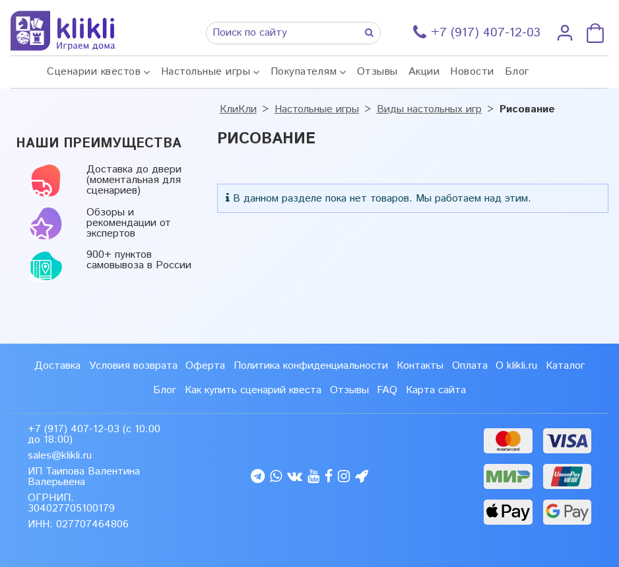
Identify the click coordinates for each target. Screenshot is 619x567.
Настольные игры (206, 71)
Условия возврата (133, 365)
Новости (472, 71)
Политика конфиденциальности (311, 365)
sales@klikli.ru (60, 455)
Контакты (420, 365)
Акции (424, 71)
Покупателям (304, 71)
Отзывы (377, 71)
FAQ (387, 390)
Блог (517, 71)
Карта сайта (436, 390)
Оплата (470, 365)
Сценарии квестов (94, 71)
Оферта (205, 365)
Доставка (57, 365)
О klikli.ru (516, 365)
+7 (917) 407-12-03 (73, 429)
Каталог (565, 365)
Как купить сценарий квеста (253, 390)
